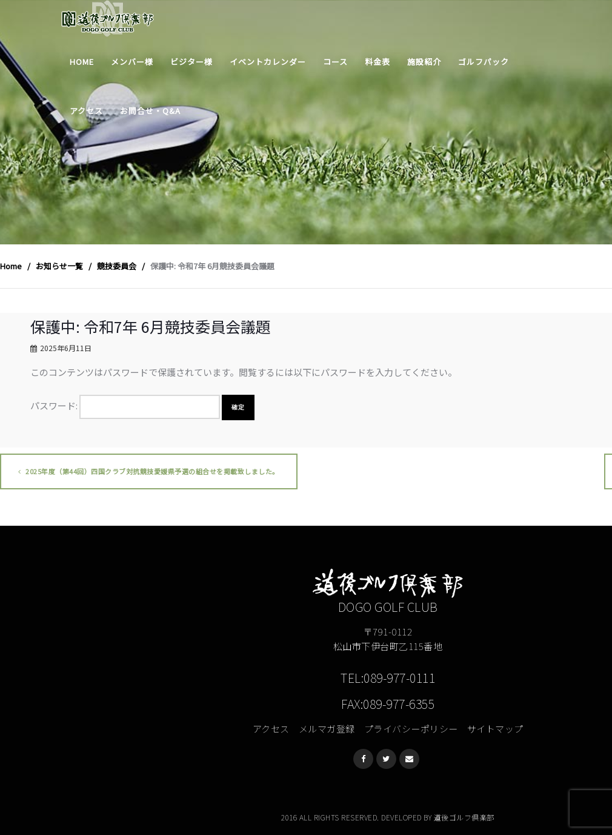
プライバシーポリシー (411, 728)
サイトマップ (495, 728)
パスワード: (125, 407)
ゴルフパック (483, 61)
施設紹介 (424, 61)
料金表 (377, 61)
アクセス (86, 110)
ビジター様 (191, 61)
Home (82, 61)
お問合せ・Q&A (150, 110)
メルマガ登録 (327, 728)
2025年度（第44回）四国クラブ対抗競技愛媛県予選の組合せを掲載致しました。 (148, 471)
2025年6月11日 (65, 348)
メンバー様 (132, 61)
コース (335, 61)
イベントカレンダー (268, 61)
